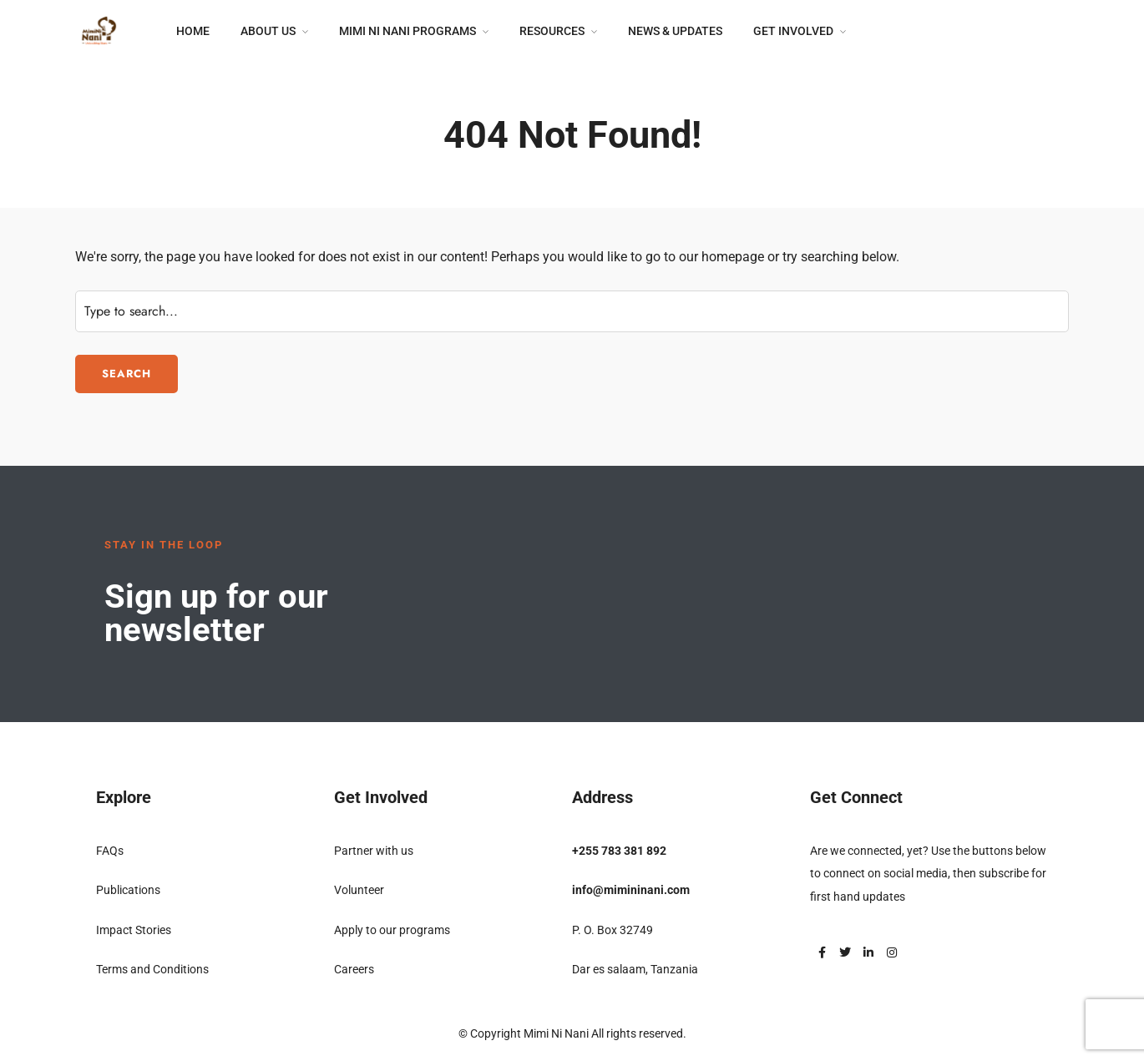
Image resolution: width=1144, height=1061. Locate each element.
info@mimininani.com (631, 890)
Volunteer (359, 890)
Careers (354, 969)
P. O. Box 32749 (612, 930)
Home (193, 31)
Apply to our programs (392, 930)
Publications (128, 890)
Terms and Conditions (152, 969)
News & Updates (675, 31)
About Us (268, 31)
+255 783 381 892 (619, 850)
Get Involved (793, 31)
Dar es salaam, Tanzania (635, 969)
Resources (552, 31)
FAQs (110, 850)
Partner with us (373, 850)
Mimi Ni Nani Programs (407, 31)
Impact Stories (133, 930)
